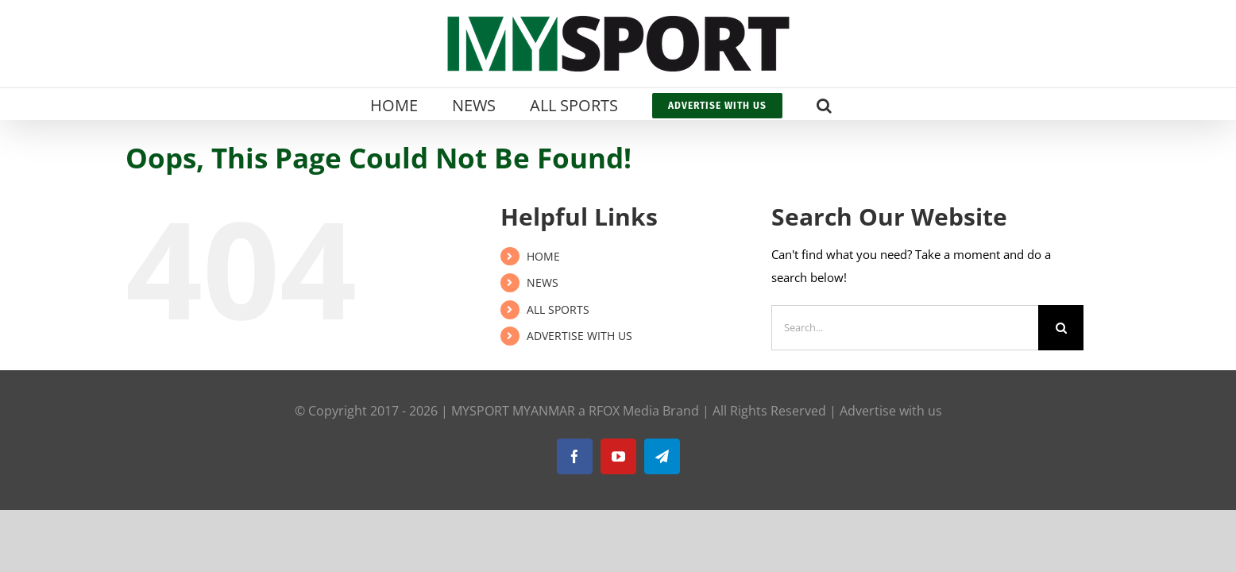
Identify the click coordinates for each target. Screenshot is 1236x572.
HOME (543, 256)
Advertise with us (891, 410)
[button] (852, 104)
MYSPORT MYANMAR (513, 410)
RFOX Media (624, 410)
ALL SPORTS (558, 309)
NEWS (542, 282)
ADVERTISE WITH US (579, 335)
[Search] (1060, 327)
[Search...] (904, 327)
